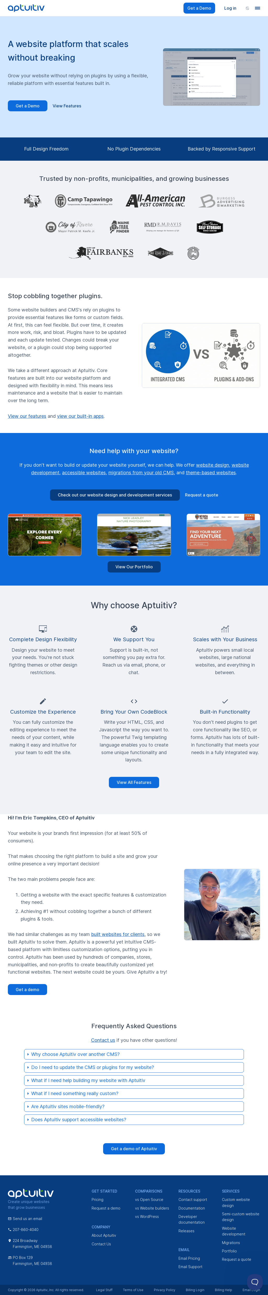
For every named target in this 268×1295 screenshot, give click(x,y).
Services (230, 1191)
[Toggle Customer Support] (255, 1282)
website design (212, 465)
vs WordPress (147, 1216)
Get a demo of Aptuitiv (134, 1148)
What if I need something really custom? (74, 1093)
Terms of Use (133, 1290)
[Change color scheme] (247, 8)
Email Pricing (189, 1258)
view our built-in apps (80, 416)
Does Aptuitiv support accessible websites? (78, 1119)
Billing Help (223, 1290)
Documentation (191, 1208)
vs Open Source (149, 1199)
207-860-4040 (23, 1229)
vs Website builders (152, 1208)
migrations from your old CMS (141, 472)
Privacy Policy (164, 1290)
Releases (186, 1231)
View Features (67, 105)
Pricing (97, 1199)
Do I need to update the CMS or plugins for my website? (92, 1067)
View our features (27, 416)
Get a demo (27, 989)
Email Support (190, 1266)
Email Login (251, 1290)
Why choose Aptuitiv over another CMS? (75, 1054)
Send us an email (25, 1218)
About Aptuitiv (104, 1235)
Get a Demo (199, 8)
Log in (230, 8)
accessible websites (84, 472)
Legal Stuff (104, 1290)
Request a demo (106, 1208)
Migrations (231, 1242)
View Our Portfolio (134, 566)
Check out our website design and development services (115, 495)
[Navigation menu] (257, 8)
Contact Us (101, 1244)
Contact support (192, 1199)
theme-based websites (211, 472)
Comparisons (148, 1191)
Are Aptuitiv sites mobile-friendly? (67, 1106)
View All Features (134, 782)
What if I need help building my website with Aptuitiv (88, 1080)
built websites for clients (117, 934)
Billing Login (195, 1290)
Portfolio (229, 1251)
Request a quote (201, 495)
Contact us (103, 1040)
